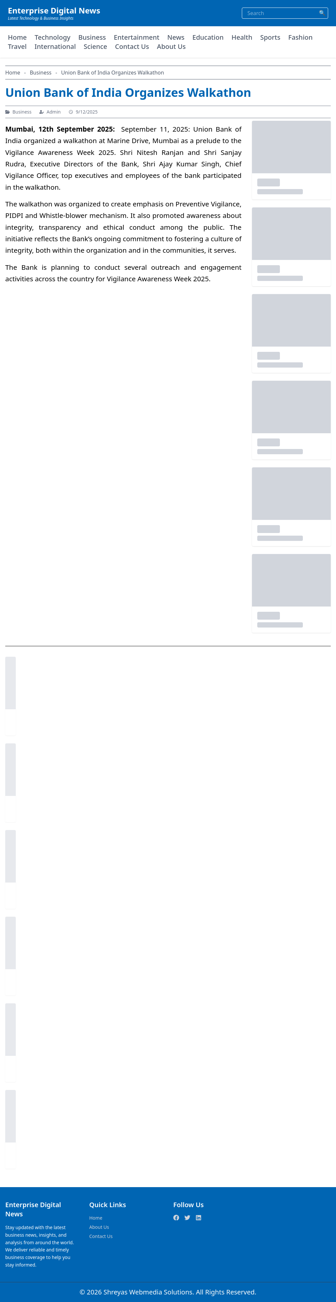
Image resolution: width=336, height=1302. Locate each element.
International (55, 46)
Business (92, 37)
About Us (171, 46)
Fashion (300, 37)
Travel (17, 46)
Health (241, 37)
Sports (270, 37)
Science (95, 46)
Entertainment (136, 37)
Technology (53, 37)
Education (207, 37)
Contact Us (132, 46)
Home (17, 37)
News (175, 37)
